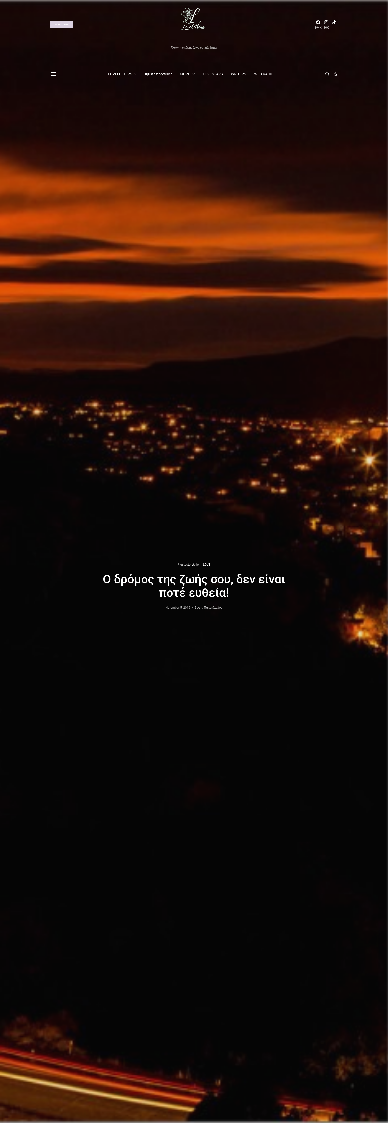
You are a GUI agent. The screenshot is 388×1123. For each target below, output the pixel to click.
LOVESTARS (213, 74)
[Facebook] (318, 24)
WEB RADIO (263, 74)
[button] (336, 74)
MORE (185, 74)
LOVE (206, 564)
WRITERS (238, 74)
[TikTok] (334, 24)
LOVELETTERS (120, 74)
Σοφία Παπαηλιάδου (208, 607)
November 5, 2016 (178, 607)
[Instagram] (326, 24)
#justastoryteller (158, 74)
